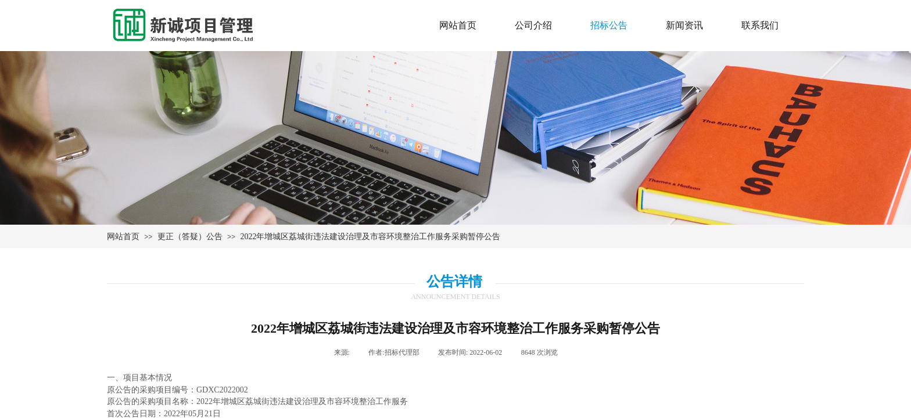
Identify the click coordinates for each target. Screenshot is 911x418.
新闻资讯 (684, 25)
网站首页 (123, 236)
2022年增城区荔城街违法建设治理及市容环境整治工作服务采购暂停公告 (370, 236)
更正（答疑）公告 (190, 236)
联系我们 (760, 25)
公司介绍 (533, 25)
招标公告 (608, 25)
